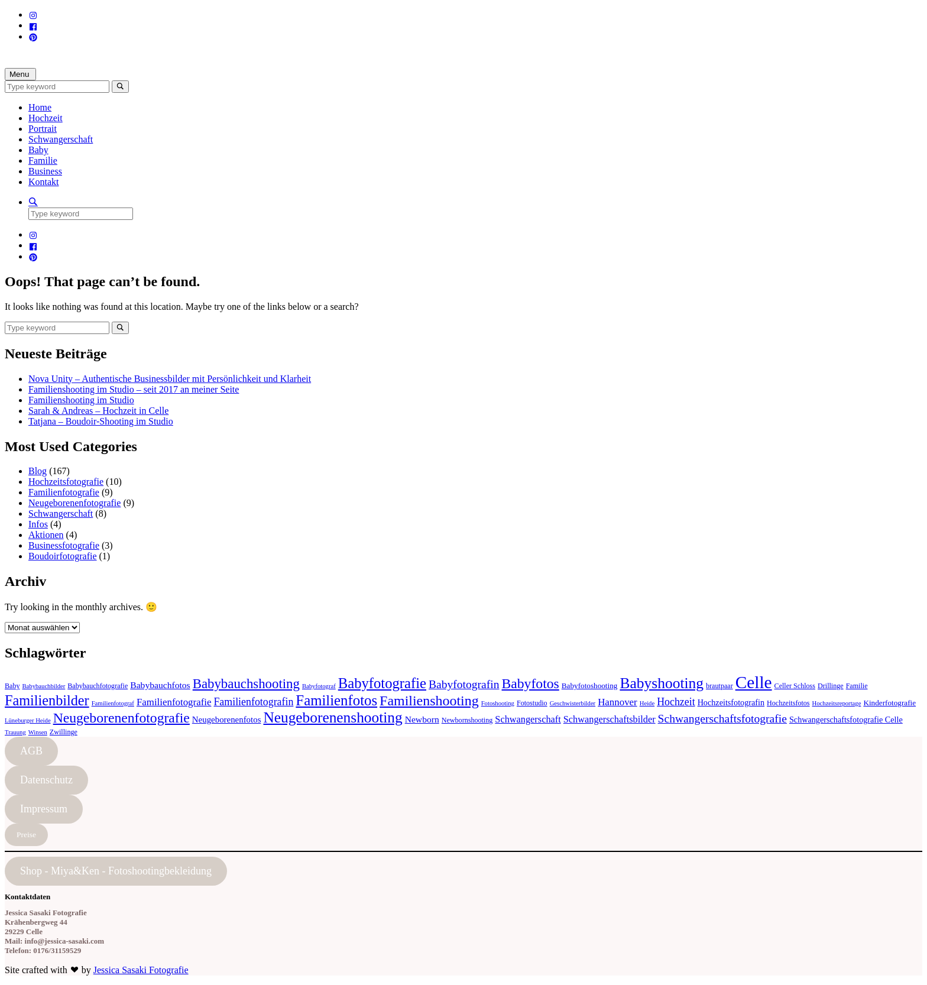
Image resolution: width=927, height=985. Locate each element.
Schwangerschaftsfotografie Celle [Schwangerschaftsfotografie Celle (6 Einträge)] (846, 719)
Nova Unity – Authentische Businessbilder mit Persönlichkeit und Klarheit (169, 379)
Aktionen (46, 535)
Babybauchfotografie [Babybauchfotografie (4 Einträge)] (97, 686)
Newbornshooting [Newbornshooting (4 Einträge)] (467, 720)
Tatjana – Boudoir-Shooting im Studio (100, 421)
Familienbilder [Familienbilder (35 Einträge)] (47, 700)
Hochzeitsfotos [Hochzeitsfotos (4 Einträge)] (788, 703)
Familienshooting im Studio (81, 400)
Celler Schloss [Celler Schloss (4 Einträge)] (794, 686)
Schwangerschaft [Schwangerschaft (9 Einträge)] (527, 719)
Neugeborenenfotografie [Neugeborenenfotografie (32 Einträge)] (121, 717)
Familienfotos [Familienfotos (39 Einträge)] (336, 700)
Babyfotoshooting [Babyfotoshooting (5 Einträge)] (590, 685)
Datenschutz (46, 780)
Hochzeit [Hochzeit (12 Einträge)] (676, 702)
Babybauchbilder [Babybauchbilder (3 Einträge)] (44, 686)
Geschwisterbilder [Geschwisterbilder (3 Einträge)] (573, 703)
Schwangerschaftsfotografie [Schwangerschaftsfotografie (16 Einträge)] (722, 718)
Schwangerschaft (60, 139)
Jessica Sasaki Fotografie (141, 970)
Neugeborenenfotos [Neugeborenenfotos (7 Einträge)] (226, 719)
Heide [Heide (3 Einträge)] (647, 703)
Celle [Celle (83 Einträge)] (753, 682)
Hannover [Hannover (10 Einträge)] (617, 702)
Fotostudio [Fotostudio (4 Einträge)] (532, 703)
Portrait (42, 129)
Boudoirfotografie (62, 556)
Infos (38, 524)
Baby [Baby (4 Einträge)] (12, 686)
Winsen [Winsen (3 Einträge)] (37, 732)
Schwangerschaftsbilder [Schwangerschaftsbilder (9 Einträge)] (609, 719)
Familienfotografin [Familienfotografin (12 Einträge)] (253, 702)
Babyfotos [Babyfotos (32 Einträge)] (530, 683)
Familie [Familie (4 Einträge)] (857, 686)
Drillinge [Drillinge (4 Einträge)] (831, 686)
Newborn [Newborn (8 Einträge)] (422, 719)
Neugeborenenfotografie (74, 503)
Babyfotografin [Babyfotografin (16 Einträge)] (464, 684)
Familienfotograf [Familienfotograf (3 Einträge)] (113, 703)
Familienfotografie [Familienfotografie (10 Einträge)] (174, 702)
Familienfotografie (63, 492)
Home (39, 107)
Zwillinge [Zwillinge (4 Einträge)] (63, 732)
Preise (26, 834)
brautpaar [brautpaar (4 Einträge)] (719, 686)
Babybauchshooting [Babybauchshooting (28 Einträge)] (246, 683)
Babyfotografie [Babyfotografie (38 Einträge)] (382, 683)
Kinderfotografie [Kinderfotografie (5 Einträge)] (889, 702)
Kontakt (43, 182)
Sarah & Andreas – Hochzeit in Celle (98, 411)
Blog (37, 471)
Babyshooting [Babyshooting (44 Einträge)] (662, 683)
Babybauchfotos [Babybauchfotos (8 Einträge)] (160, 685)
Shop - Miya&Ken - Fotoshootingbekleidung (116, 871)
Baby (38, 150)
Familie (42, 160)
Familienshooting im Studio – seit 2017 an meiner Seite (133, 389)
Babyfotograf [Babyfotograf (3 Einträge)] (319, 686)
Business (45, 171)
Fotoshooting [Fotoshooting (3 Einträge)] (497, 703)
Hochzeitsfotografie (65, 482)
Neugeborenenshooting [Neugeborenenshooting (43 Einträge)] (332, 717)
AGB (31, 751)
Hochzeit (45, 118)
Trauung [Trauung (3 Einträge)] (15, 732)
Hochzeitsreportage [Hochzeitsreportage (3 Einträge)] (836, 703)
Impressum (43, 809)
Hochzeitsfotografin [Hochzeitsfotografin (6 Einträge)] (731, 702)
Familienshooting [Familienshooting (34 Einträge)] (429, 700)
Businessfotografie (63, 545)
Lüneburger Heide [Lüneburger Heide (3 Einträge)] (28, 720)
